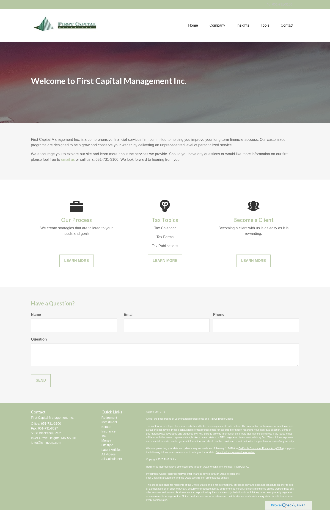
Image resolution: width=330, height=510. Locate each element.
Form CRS (159, 411)
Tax (104, 436)
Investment (109, 422)
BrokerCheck (225, 418)
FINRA (238, 466)
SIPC (245, 466)
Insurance (109, 431)
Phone (218, 314)
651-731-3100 (279, 4)
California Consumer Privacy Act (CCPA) (261, 448)
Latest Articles (111, 450)
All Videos (109, 454)
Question (39, 339)
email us (68, 159)
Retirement (109, 417)
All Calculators (112, 459)
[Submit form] (41, 380)
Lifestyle (107, 445)
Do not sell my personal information (235, 452)
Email (129, 314)
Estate (106, 427)
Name (36, 314)
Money (106, 440)
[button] (217, 25)
